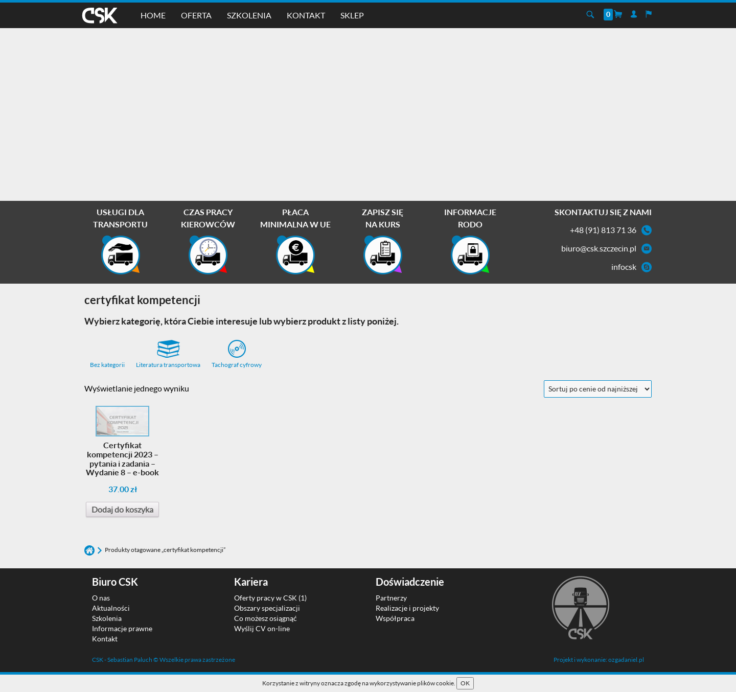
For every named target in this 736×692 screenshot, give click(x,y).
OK (465, 683)
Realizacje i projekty (407, 608)
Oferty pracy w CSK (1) (270, 597)
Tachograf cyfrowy (237, 354)
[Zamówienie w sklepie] (598, 389)
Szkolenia (249, 15)
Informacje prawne (122, 628)
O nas (101, 597)
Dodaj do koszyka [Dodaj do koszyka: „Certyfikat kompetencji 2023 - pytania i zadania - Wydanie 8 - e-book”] (122, 509)
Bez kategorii (107, 364)
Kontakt (306, 15)
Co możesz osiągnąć (265, 618)
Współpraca (395, 618)
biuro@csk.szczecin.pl (598, 248)
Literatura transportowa (168, 354)
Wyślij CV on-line (262, 628)
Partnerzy (391, 597)
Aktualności (111, 608)
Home (153, 15)
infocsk (623, 266)
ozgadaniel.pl (626, 659)
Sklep (352, 15)
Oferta (196, 15)
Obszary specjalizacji (267, 608)
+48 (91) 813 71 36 (603, 230)
